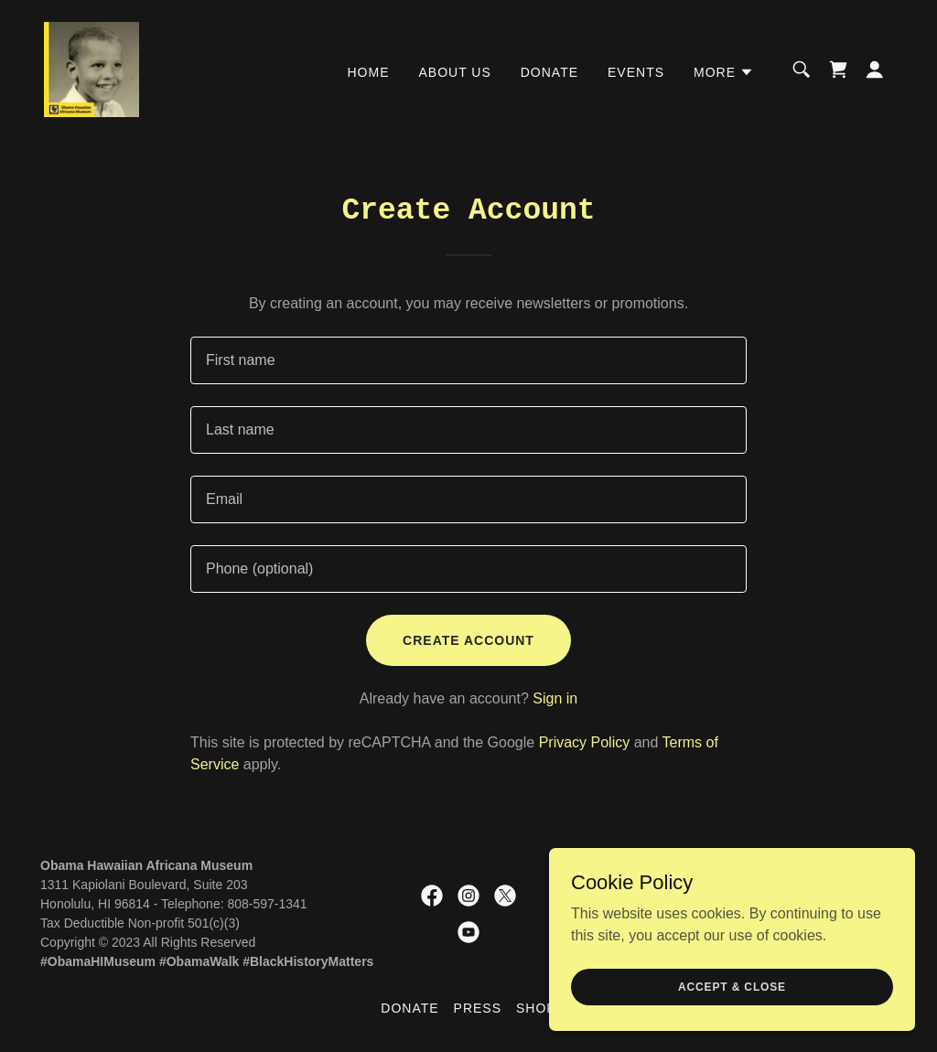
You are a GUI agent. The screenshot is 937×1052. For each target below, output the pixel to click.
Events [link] (636, 72)
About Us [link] (455, 72)
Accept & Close (732, 986)
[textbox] (468, 360)
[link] (91, 68)
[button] (724, 72)
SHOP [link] (536, 1008)
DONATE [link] (549, 72)
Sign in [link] (555, 698)
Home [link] (369, 72)
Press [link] (477, 1008)
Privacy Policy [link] (584, 742)
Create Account (468, 640)
